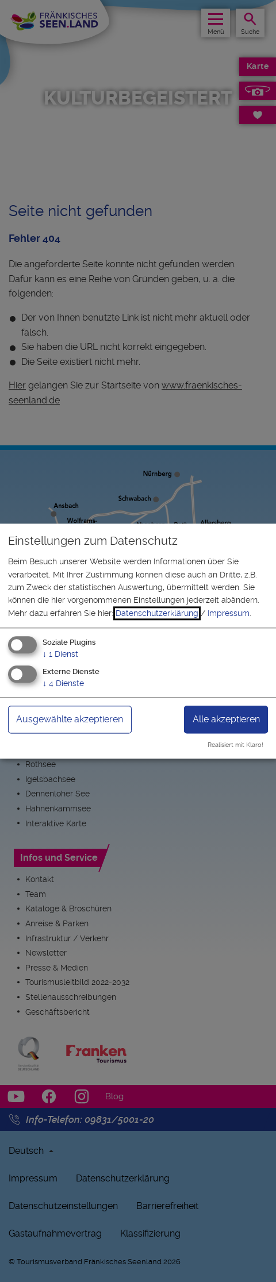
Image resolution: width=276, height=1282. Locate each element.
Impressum (229, 613)
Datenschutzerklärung (157, 613)
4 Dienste (63, 683)
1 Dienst (60, 654)
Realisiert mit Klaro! (235, 745)
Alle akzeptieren (226, 719)
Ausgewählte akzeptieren (69, 719)
